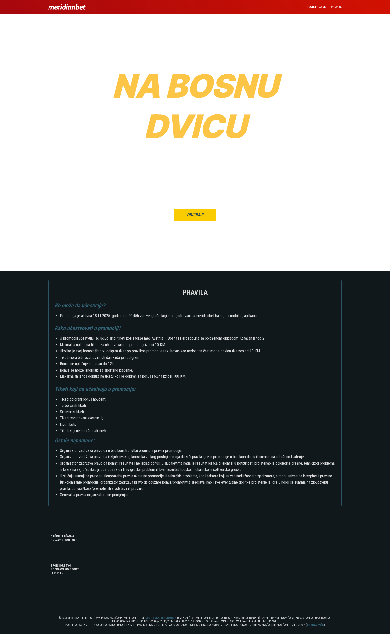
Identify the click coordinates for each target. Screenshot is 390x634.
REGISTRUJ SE (316, 7)
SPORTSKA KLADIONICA (160, 618)
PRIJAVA (336, 7)
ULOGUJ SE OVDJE (206, 226)
